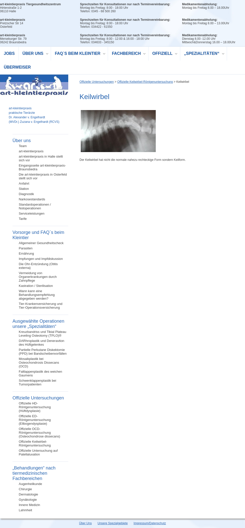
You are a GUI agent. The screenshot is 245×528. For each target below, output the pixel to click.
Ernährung (26, 253)
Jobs (9, 53)
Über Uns (85, 523)
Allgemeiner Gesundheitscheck (41, 243)
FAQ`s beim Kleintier (78, 54)
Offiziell (163, 54)
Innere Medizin (29, 505)
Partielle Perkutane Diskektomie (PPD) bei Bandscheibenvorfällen (43, 351)
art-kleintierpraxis (31, 151)
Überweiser (17, 67)
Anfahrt (24, 183)
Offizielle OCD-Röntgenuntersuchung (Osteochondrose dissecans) (39, 432)
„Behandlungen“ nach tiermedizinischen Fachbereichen (34, 473)
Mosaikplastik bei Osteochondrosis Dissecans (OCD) (39, 362)
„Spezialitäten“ (202, 54)
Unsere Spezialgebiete (113, 523)
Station (24, 189)
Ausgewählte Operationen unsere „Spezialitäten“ (38, 324)
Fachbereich (127, 54)
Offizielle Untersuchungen (38, 397)
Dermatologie (28, 494)
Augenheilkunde (30, 484)
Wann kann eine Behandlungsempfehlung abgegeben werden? (37, 294)
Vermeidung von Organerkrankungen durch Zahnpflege (38, 276)
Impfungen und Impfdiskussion (41, 259)
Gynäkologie (28, 499)
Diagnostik (26, 194)
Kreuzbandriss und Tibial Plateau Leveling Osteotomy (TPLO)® (42, 333)
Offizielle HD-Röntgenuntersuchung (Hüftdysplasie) (35, 407)
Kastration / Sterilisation (36, 286)
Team (23, 146)
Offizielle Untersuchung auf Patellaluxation (38, 452)
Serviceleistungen (31, 213)
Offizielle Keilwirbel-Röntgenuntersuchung (35, 443)
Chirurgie (25, 489)
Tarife (23, 219)
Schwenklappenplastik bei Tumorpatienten (37, 382)
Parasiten (25, 248)
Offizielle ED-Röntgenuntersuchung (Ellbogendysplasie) (35, 419)
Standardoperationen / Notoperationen (35, 206)
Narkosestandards (32, 199)
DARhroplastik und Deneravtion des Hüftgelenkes (41, 342)
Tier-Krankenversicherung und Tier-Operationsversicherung (40, 305)
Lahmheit (25, 510)
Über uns (33, 54)
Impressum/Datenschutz (150, 523)
